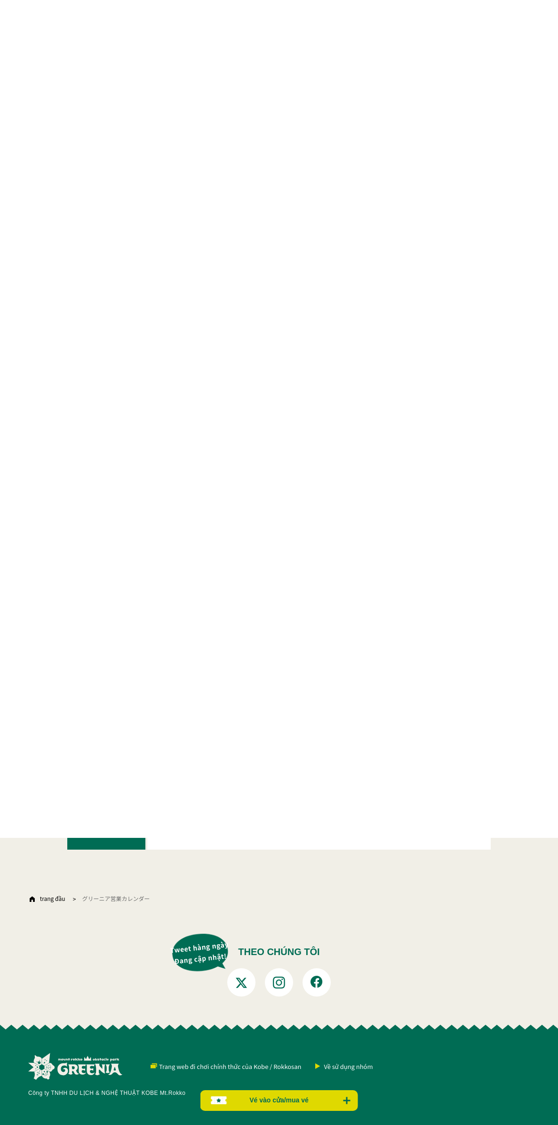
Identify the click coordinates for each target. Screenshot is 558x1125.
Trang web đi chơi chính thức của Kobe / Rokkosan (230, 1066)
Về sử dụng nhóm (348, 1066)
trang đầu (52, 898)
